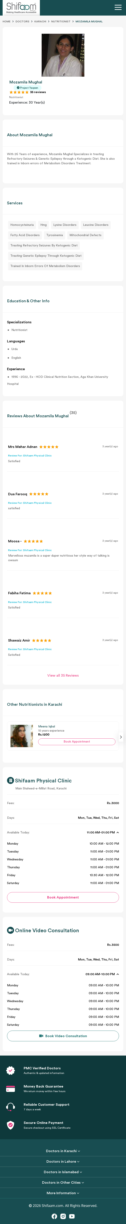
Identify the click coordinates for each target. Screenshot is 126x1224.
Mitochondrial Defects (85, 235)
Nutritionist (61, 21)
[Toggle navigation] (119, 8)
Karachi (40, 21)
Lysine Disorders (64, 224)
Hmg (43, 224)
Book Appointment (77, 741)
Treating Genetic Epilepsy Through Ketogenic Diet (46, 255)
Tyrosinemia (54, 235)
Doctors (22, 21)
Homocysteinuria (22, 224)
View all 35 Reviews (63, 675)
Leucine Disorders (95, 224)
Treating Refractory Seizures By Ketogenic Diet (44, 245)
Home (7, 21)
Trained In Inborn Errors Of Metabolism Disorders (45, 266)
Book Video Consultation (66, 1036)
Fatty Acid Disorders (25, 235)
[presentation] (121, 737)
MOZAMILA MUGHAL (89, 21)
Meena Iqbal (46, 726)
